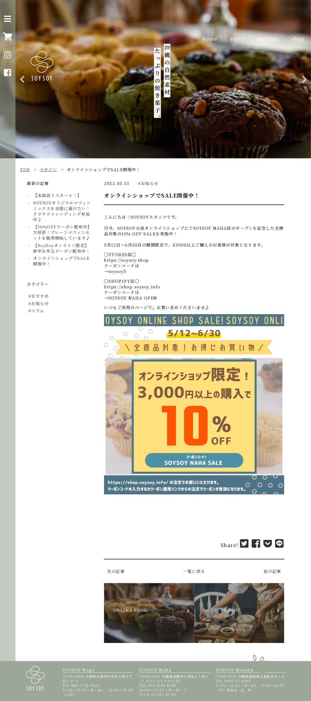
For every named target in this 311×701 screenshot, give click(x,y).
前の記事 (272, 571)
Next (304, 79)
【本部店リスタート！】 (57, 195)
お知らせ (41, 303)
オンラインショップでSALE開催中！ (61, 261)
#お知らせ (148, 183)
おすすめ (41, 296)
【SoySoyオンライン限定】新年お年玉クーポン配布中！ (61, 248)
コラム (38, 310)
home (209, 38)
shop (298, 38)
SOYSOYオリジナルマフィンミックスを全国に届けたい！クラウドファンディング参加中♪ (62, 211)
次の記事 (116, 571)
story (237, 38)
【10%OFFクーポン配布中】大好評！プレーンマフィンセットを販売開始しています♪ (61, 232)
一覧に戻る (194, 571)
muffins (268, 38)
